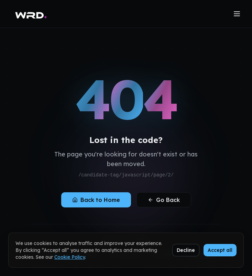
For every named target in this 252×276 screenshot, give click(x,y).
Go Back (164, 199)
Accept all (220, 250)
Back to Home (96, 199)
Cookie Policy (69, 257)
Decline (186, 250)
